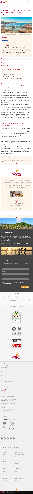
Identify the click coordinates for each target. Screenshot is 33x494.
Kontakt (16, 472)
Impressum (17, 481)
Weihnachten (17, 461)
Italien (15, 34)
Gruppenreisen (6, 474)
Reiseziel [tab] (4, 58)
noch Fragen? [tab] (5, 65)
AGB (15, 476)
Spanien (4, 459)
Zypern (4, 461)
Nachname (4, 271)
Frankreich (5, 452)
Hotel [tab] (4, 63)
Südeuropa (11, 34)
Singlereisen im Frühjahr (19, 450)
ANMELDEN (25, 287)
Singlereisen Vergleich (7, 483)
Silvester (16, 464)
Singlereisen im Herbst (19, 455)
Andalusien (5, 450)
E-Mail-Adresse (4, 277)
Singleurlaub (5, 481)
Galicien (16, 483)
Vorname (3, 267)
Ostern (16, 459)
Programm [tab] (5, 61)
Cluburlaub (5, 472)
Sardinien (5, 457)
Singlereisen (5, 478)
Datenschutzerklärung (19, 478)
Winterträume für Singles (20, 457)
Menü (29, 2)
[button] (2, 492)
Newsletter (17, 474)
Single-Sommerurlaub (19, 452)
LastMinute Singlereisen (7, 476)
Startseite (7, 34)
